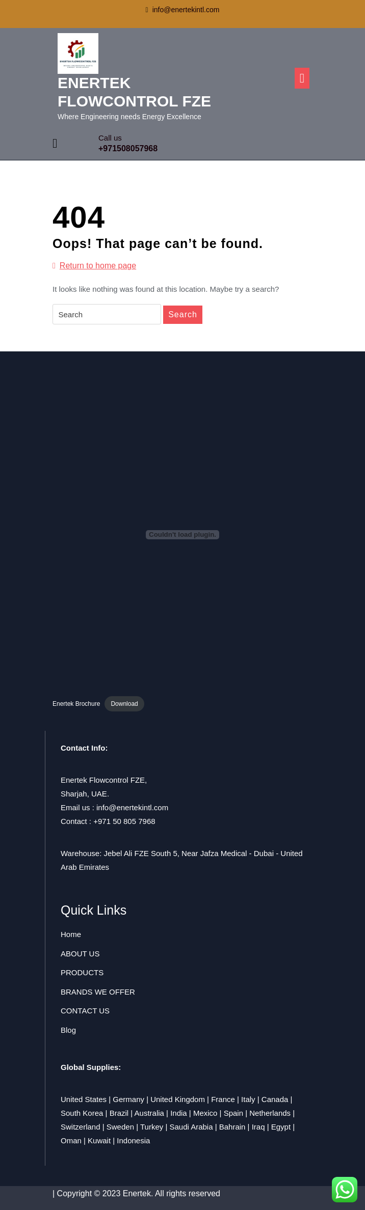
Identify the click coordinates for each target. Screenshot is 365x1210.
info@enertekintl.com (183, 10)
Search (182, 314)
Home (71, 934)
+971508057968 (128, 148)
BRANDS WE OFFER (98, 991)
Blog (68, 1030)
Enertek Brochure (76, 703)
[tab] (302, 78)
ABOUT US (80, 953)
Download (124, 703)
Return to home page (94, 266)
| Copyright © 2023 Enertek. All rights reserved (136, 1193)
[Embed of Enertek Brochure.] (182, 535)
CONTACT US (85, 1010)
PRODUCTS (82, 972)
